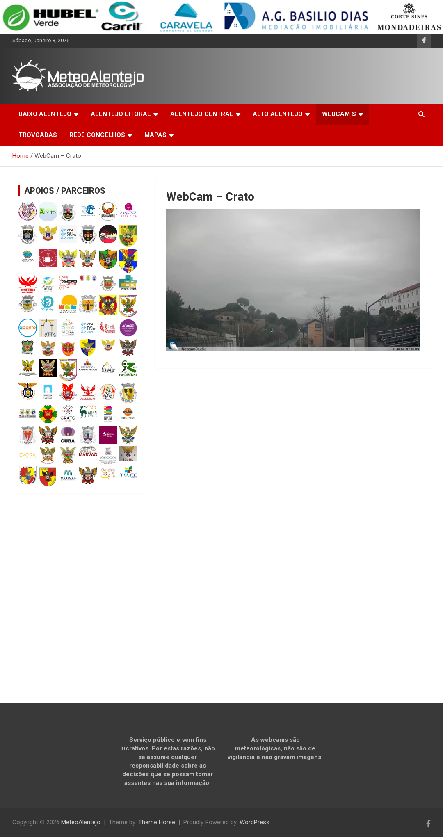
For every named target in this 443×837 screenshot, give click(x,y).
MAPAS (155, 135)
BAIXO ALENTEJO (44, 114)
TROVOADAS (37, 135)
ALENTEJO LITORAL (121, 114)
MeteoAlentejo (80, 822)
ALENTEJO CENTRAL (201, 114)
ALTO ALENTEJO (278, 114)
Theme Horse (156, 822)
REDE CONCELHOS (97, 135)
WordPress (254, 822)
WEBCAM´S (339, 114)
